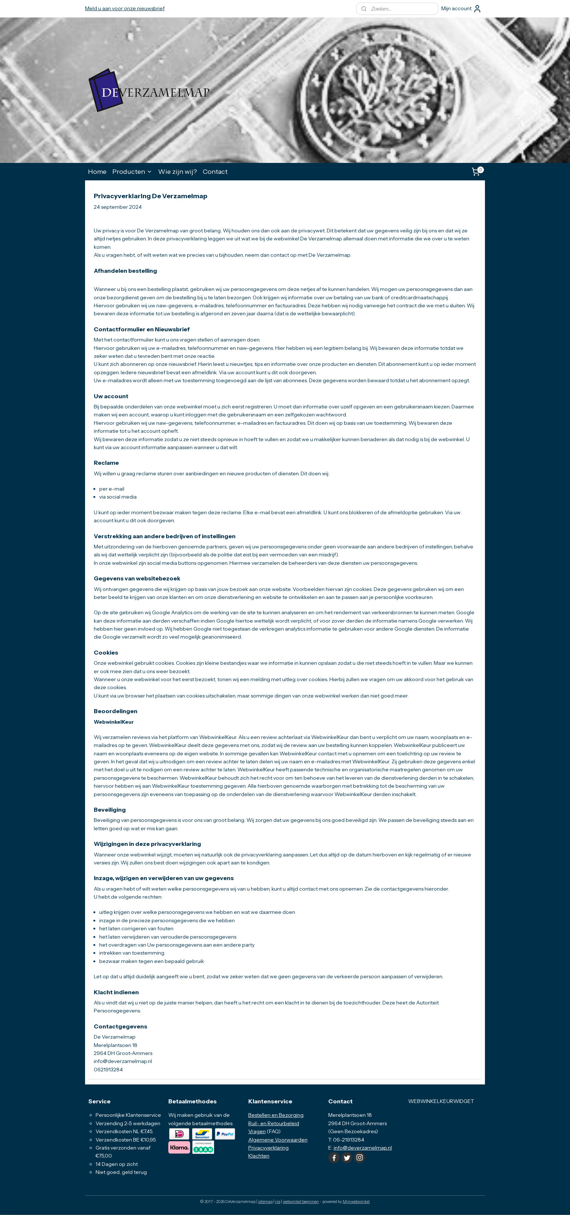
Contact (215, 171)
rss (277, 1201)
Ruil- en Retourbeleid (273, 1123)
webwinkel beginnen (301, 1201)
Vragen (257, 1131)
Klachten (258, 1155)
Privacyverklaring (268, 1147)
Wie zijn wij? (177, 171)
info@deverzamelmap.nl (363, 1147)
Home (97, 171)
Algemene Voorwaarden (278, 1139)
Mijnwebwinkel (356, 1201)
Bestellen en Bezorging (276, 1115)
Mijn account (461, 8)
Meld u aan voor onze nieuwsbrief (125, 8)
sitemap (265, 1201)
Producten (132, 171)
